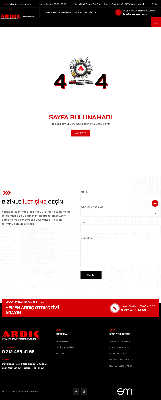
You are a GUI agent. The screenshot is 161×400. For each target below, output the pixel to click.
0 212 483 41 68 (18, 351)
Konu (119, 226)
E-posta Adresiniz (119, 211)
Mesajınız (119, 251)
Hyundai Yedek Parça (120, 366)
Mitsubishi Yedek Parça (122, 360)
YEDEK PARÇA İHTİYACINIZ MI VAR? (140, 11)
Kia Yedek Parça (118, 353)
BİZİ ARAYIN (8, 347)
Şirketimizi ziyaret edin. (135, 14)
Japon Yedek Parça (119, 341)
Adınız (119, 196)
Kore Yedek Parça (119, 347)
